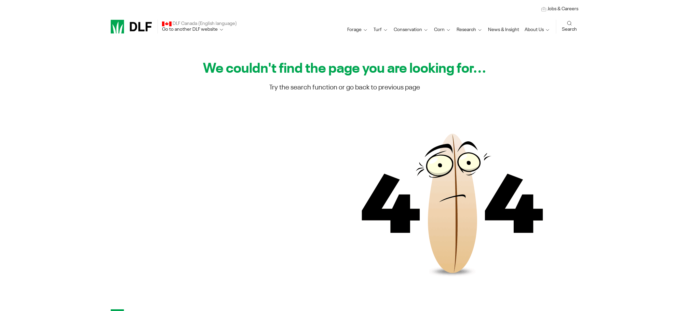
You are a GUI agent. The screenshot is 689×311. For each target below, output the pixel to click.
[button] (357, 29)
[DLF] (131, 26)
